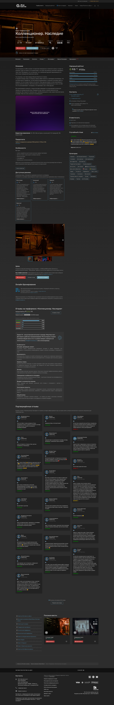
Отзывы (42, 59)
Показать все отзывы (57, 602)
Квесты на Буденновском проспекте (26, 636)
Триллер (78, 178)
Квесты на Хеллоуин (90, 166)
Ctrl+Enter (52, 676)
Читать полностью (20, 168)
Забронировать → (21, 198)
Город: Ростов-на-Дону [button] (86, 5)
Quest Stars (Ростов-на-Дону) (26, 37)
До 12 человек (85, 178)
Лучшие (86, 176)
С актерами (72, 159)
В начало (81, 670)
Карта (76, 5)
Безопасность (72, 80)
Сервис (70, 77)
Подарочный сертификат (75, 164)
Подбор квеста (39, 5)
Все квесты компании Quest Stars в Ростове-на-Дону (28, 620)
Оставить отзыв (31, 277)
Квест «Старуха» (22, 643)
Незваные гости (78, 637)
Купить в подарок (32, 48)
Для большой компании (82, 156)
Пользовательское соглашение (51, 680)
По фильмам (91, 156)
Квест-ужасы (94, 171)
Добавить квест (47, 693)
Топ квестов (78, 171)
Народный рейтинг (74, 84)
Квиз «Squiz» (21, 639)
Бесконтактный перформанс (24, 633)
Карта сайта (46, 695)
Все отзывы (94, 132)
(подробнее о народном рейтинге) (23, 313)
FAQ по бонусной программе (50, 687)
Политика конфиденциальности (51, 683)
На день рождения (87, 164)
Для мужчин (72, 166)
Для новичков (80, 159)
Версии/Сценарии (62, 59)
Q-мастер (18, 328)
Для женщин (80, 166)
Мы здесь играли (45, 48)
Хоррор (71, 171)
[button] (63, 225)
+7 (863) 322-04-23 (94, 1)
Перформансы (86, 171)
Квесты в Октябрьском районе (25, 649)
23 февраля (93, 169)
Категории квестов (48, 691)
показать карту (75, 96)
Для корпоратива (89, 159)
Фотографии (51, 59)
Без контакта (87, 173)
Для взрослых (82, 161)
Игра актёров (72, 72)
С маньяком (72, 173)
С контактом (80, 173)
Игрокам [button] (70, 5)
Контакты (34, 59)
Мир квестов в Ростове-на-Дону (24, 670)
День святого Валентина (75, 169)
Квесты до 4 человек (22, 624)
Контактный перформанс (24, 630)
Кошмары (72, 178)
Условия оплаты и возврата (50, 685)
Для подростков (73, 161)
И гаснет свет (50, 637)
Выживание (93, 176)
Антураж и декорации (73, 75)
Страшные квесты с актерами (76, 176)
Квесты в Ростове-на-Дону (24, 616)
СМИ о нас (46, 689)
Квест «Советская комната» (24, 646)
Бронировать (20, 48)
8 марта (85, 169)
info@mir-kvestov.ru (47, 274)
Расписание (26, 59)
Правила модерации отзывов (50, 678)
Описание (17, 59)
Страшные (72, 156)
